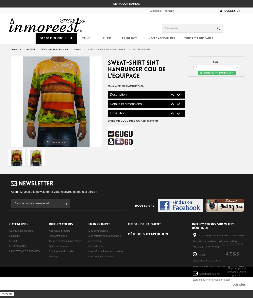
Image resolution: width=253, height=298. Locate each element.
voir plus (239, 284)
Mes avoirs (94, 241)
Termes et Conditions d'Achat (65, 241)
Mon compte (99, 224)
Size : (216, 61)
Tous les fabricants (198, 38)
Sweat (77, 49)
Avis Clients (232, 244)
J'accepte (7, 294)
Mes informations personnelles (105, 251)
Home (15, 49)
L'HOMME (105, 38)
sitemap (53, 256)
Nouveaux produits (59, 230)
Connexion (230, 10)
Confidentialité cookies (62, 251)
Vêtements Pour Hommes (54, 49)
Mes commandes (98, 230)
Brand (133, 120)
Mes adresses (96, 246)
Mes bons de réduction (101, 256)
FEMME (85, 38)
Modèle (112, 86)
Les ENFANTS (129, 38)
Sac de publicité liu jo (56, 38)
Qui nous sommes (59, 246)
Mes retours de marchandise (104, 235)
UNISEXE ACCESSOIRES (161, 38)
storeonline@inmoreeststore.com (211, 279)
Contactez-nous (58, 235)
